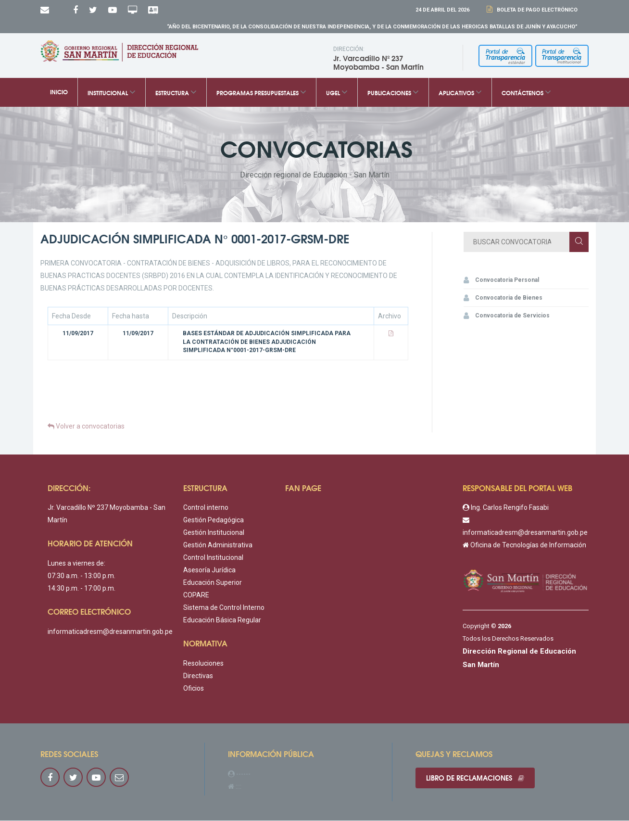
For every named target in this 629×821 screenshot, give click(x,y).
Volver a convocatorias (86, 427)
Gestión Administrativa (217, 546)
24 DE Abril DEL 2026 (442, 10)
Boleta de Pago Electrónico (536, 10)
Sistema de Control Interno (223, 608)
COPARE (196, 596)
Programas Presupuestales (261, 93)
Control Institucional (213, 558)
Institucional (112, 93)
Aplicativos (460, 93)
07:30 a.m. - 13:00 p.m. (81, 577)
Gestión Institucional (213, 533)
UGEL (337, 93)
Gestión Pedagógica (213, 521)
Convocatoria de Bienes (503, 299)
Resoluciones (203, 664)
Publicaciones (393, 93)
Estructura (176, 93)
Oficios (193, 689)
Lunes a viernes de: (76, 564)
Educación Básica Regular (222, 621)
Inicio (59, 92)
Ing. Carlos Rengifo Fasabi (506, 508)
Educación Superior (212, 583)
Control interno (205, 508)
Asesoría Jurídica (209, 571)
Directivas (198, 677)
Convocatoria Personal (501, 281)
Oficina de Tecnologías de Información (524, 546)
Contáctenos (526, 93)
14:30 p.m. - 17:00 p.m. (81, 589)
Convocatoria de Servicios (507, 316)
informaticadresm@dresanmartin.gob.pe (110, 632)
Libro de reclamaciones (477, 779)
